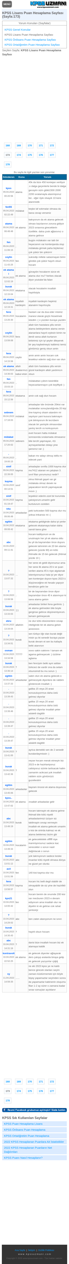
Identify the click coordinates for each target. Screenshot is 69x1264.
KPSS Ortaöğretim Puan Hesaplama (26, 1135)
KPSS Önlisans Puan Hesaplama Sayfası (30, 39)
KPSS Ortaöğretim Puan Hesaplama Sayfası (32, 44)
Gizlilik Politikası (46, 1250)
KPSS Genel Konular (18, 29)
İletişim (31, 1250)
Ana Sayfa (20, 1250)
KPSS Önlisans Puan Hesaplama (24, 1129)
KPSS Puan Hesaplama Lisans (23, 1123)
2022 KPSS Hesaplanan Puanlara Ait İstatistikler (34, 1141)
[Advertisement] (34, 98)
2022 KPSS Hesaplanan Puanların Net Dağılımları (28, 1149)
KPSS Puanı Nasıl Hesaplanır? (23, 1157)
